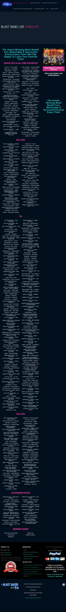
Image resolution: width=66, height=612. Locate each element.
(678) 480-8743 (7, 555)
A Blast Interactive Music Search (31, 556)
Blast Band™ (27, 552)
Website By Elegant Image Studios (33, 597)
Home (25, 550)
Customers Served (28, 558)
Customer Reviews (34, 552)
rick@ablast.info (7, 552)
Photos (31, 554)
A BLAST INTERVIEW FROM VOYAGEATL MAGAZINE (55, 575)
